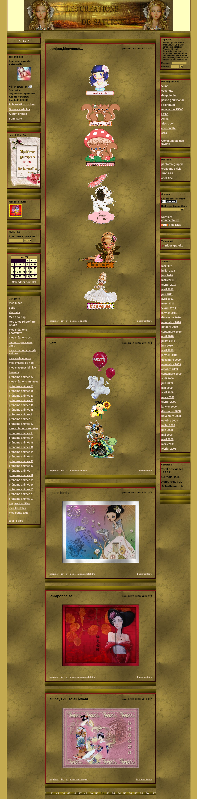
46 (74, 793)
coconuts (167, 90)
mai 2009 (167, 387)
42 (52, 793)
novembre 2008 (171, 415)
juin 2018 (167, 275)
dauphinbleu (169, 95)
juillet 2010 (168, 341)
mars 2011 (168, 303)
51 (24, 40)
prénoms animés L (21, 433)
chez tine (167, 178)
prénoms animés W (21, 484)
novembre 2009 (171, 364)
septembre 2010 (171, 331)
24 (35, 272)
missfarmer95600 (172, 109)
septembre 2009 (171, 373)
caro (164, 132)
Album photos (18, 113)
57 (136, 793)
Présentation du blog (22, 104)
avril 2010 (167, 350)
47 (80, 793)
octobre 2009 (169, 369)
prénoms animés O (21, 447)
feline (164, 86)
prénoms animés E (21, 395)
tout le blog (16, 520)
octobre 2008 (169, 420)
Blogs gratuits (172, 245)
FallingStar (168, 104)
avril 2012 (167, 289)
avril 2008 (167, 439)
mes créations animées (23, 381)
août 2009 (167, 378)
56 (130, 793)
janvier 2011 (169, 312)
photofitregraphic (172, 164)
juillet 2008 (168, 425)
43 (57, 793)
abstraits (14, 312)
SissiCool (167, 123)
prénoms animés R (21, 461)
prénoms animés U (21, 475)
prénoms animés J (21, 419)
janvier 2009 (169, 406)
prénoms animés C (21, 386)
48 (85, 793)
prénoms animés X (21, 489)
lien (62, 321)
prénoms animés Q (21, 456)
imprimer (54, 321)
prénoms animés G (21, 405)
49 (91, 793)
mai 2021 (167, 266)
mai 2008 (167, 434)
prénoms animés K (21, 423)
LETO (164, 114)
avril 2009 (167, 392)
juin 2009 (167, 383)
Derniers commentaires (170, 218)
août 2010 (167, 336)
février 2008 (168, 448)
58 (141, 793)
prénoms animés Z (21, 498)
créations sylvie (171, 168)
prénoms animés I (20, 414)
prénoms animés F (21, 400)
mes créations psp (21, 337)
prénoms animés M (21, 437)
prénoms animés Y (21, 494)
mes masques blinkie (22, 367)
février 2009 (168, 401)
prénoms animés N (21, 442)
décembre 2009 (171, 359)
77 (154, 793)
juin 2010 (167, 345)
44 (63, 793)
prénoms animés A (21, 376)
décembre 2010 (171, 317)
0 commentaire (144, 321)
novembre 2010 (171, 322)
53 (113, 793)
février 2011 (168, 308)
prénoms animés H (21, 409)
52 (108, 793)
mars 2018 (168, 280)
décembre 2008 (171, 411)
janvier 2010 (169, 354)
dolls (12, 307)
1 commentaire (144, 574)
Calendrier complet (24, 282)
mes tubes (15, 302)
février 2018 (168, 284)
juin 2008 (167, 429)
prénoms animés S (21, 465)
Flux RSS (171, 224)
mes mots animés (20, 358)
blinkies (14, 372)
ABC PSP (167, 173)
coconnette (168, 128)
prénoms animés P (21, 451)
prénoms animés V (21, 480)
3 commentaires (144, 779)
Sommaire (15, 118)
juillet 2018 (168, 270)
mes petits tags (19, 512)
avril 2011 (167, 298)
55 (124, 793)
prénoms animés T (21, 470)
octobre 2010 (169, 326)
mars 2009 (168, 397)
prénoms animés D (21, 390)
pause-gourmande (173, 100)
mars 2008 (168, 444)
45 (68, 793)
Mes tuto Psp (17, 317)
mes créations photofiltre (18, 331)
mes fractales (17, 508)
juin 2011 (167, 294)
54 (119, 793)
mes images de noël (21, 362)
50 (96, 793)
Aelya (164, 118)
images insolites (19, 503)
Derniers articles (19, 109)
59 (147, 793)
